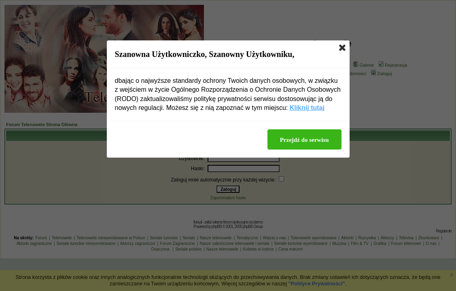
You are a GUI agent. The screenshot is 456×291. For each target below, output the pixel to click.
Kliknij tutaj (307, 107)
